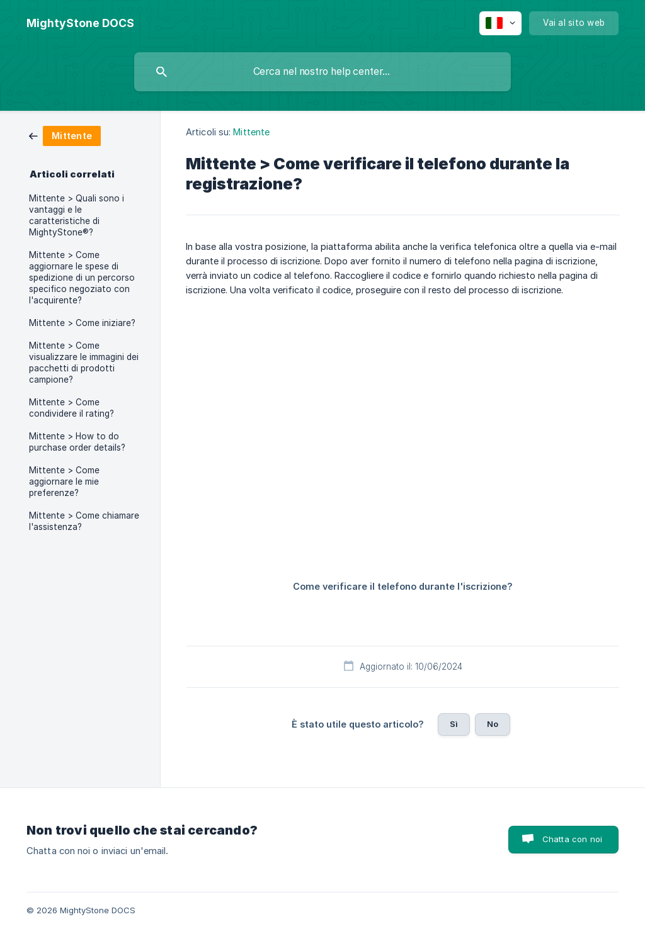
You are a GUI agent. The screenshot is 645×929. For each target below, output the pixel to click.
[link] (65, 135)
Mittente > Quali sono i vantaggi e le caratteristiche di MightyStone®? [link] (76, 215)
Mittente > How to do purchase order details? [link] (77, 442)
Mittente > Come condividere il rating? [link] (71, 408)
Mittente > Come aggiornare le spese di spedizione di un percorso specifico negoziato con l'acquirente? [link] (82, 277)
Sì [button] (454, 724)
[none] (80, 23)
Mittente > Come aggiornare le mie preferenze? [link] (64, 481)
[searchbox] (322, 71)
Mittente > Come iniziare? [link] (82, 323)
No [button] (492, 724)
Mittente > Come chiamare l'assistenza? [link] (84, 521)
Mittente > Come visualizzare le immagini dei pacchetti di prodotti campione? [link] (84, 363)
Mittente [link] (251, 132)
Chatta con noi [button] (572, 839)
